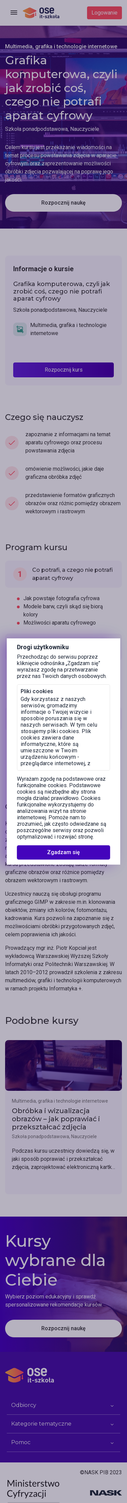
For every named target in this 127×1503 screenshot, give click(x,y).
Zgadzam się (63, 852)
